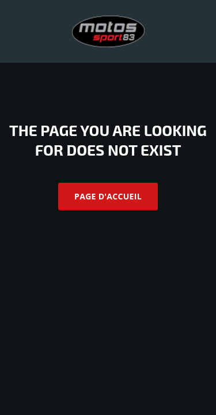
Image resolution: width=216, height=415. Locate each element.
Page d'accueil (108, 196)
